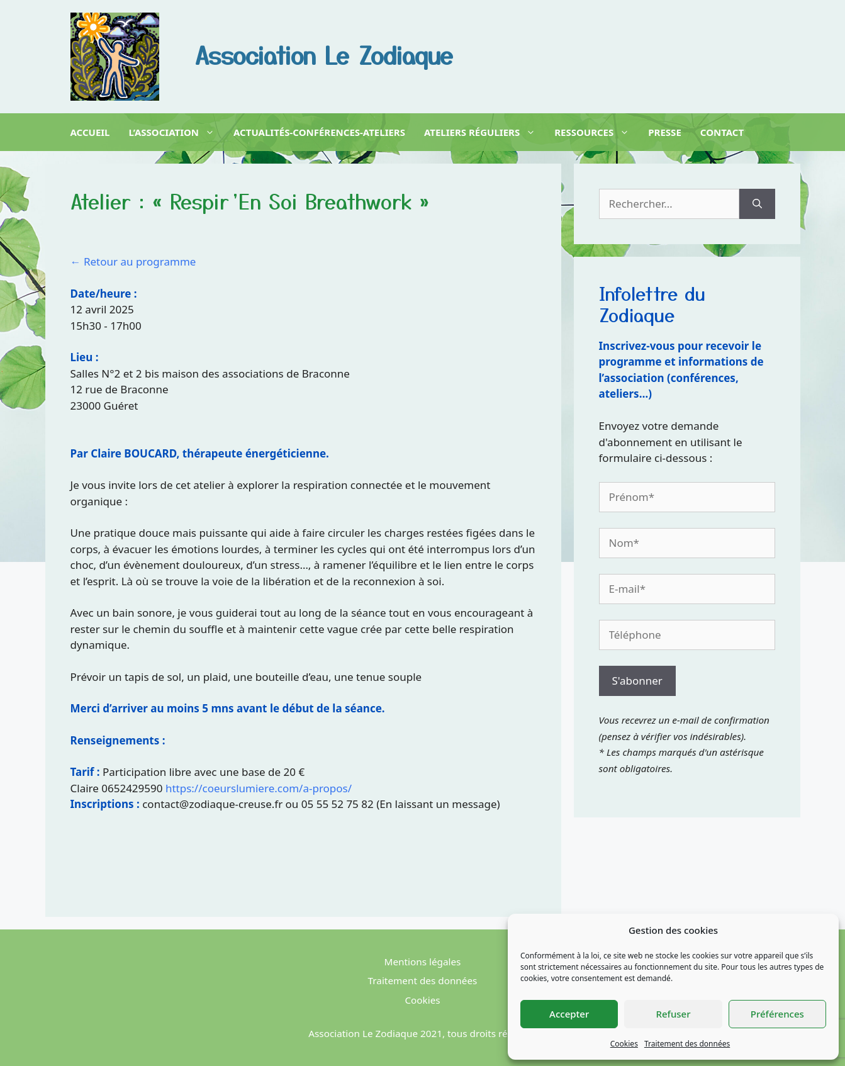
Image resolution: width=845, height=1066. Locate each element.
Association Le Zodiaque (324, 54)
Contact (722, 132)
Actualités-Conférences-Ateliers (319, 132)
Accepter (569, 1013)
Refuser (673, 1013)
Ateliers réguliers (479, 132)
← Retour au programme (133, 261)
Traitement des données (687, 1043)
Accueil (90, 132)
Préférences (777, 1013)
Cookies (624, 1043)
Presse (664, 132)
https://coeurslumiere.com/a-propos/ (258, 788)
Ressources (591, 132)
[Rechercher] (757, 204)
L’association (172, 132)
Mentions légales (422, 961)
